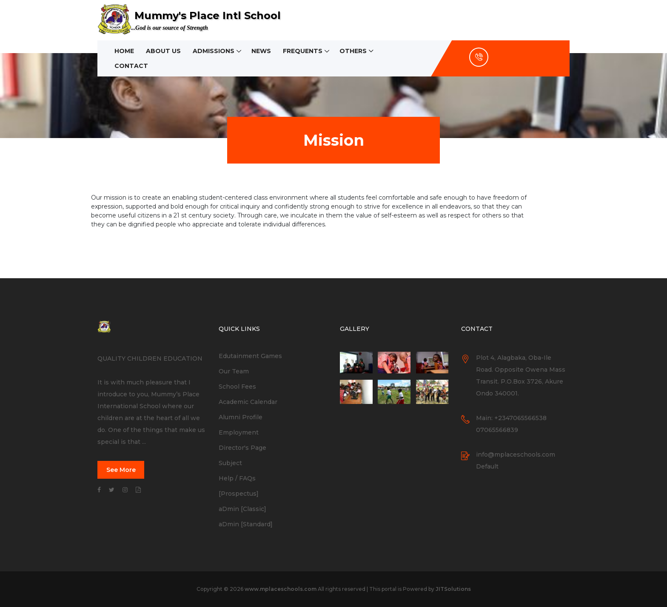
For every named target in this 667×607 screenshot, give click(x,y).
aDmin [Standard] (246, 524)
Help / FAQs (237, 478)
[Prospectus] (239, 493)
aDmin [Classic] (242, 509)
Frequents (302, 51)
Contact (131, 66)
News (261, 51)
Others (353, 51)
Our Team (234, 371)
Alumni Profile (240, 417)
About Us (163, 51)
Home (124, 51)
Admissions (213, 51)
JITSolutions (453, 589)
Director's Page (242, 448)
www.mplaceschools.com (280, 589)
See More (121, 470)
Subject (230, 463)
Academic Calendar (248, 402)
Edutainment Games (250, 356)
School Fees (237, 386)
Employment (239, 432)
